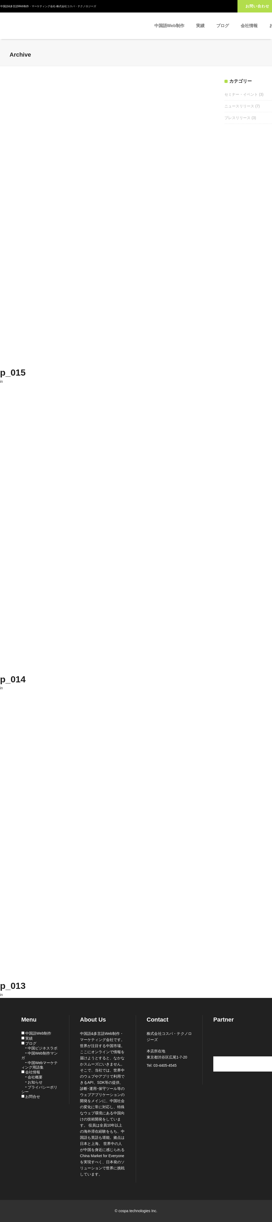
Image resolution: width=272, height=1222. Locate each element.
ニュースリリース (239, 106)
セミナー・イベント (241, 94)
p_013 (13, 986)
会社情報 (32, 1072)
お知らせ (35, 1082)
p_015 (13, 372)
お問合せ (32, 1096)
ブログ (30, 1043)
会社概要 (35, 1077)
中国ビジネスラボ (42, 1048)
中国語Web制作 (38, 1033)
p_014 (13, 679)
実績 (29, 1038)
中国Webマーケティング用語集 (39, 1065)
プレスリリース (237, 118)
